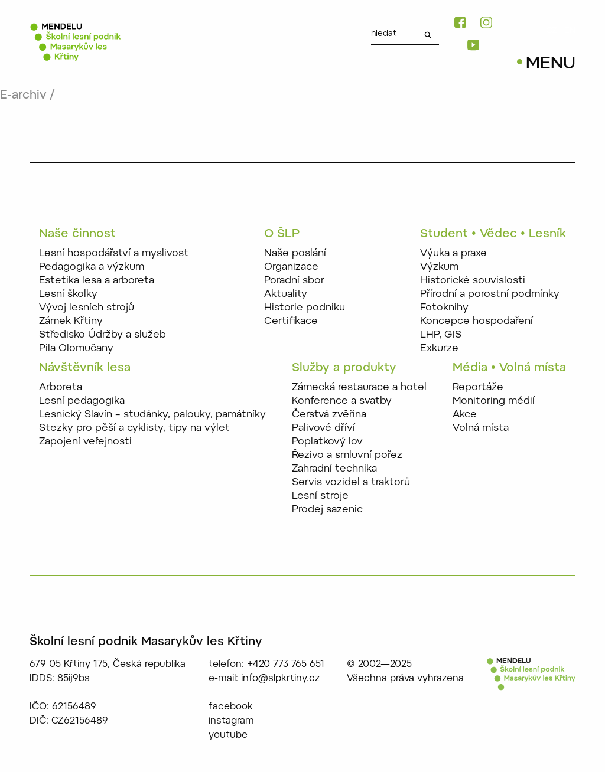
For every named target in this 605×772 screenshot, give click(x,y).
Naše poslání (295, 253)
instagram (231, 721)
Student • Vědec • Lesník (493, 234)
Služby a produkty (344, 368)
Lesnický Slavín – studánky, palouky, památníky (152, 415)
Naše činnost (77, 234)
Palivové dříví (323, 428)
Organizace (291, 267)
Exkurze (439, 349)
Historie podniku (304, 308)
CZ (551, 31)
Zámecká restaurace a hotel (359, 387)
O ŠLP (282, 234)
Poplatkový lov (327, 442)
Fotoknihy (444, 308)
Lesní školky (68, 294)
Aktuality (285, 294)
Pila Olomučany (76, 349)
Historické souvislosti (472, 281)
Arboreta (60, 387)
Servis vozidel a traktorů (351, 482)
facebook (231, 707)
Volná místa (481, 428)
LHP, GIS (440, 335)
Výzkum (439, 267)
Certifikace (291, 321)
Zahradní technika (334, 469)
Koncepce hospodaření (476, 321)
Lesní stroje (320, 496)
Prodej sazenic (327, 510)
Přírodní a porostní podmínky (490, 294)
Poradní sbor (294, 281)
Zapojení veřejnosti (85, 442)
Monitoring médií (494, 401)
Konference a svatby (342, 401)
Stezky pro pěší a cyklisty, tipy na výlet (134, 428)
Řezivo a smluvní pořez (347, 455)
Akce (465, 415)
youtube (228, 735)
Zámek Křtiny (71, 321)
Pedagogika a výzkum (91, 267)
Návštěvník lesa (85, 368)
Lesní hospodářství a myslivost (113, 253)
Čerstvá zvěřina (329, 415)
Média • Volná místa (509, 368)
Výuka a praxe (453, 253)
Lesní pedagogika (82, 401)
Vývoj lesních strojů (86, 308)
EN (569, 31)
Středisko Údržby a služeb (102, 335)
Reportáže (478, 387)
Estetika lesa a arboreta (96, 281)
